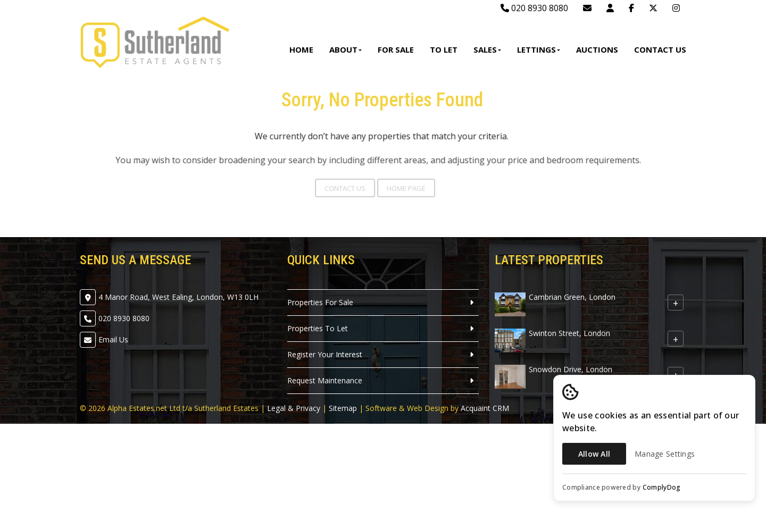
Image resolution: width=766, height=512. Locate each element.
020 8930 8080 (534, 8)
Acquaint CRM (485, 408)
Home (301, 49)
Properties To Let (317, 328)
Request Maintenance (324, 380)
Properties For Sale (320, 302)
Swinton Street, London (569, 333)
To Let (443, 49)
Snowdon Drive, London (570, 369)
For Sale (396, 49)
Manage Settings (665, 454)
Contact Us (660, 49)
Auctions (597, 49)
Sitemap (343, 408)
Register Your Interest (324, 354)
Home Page (395, 188)
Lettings (538, 49)
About (345, 49)
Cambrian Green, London (572, 297)
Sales (487, 49)
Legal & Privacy (293, 408)
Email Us (113, 339)
